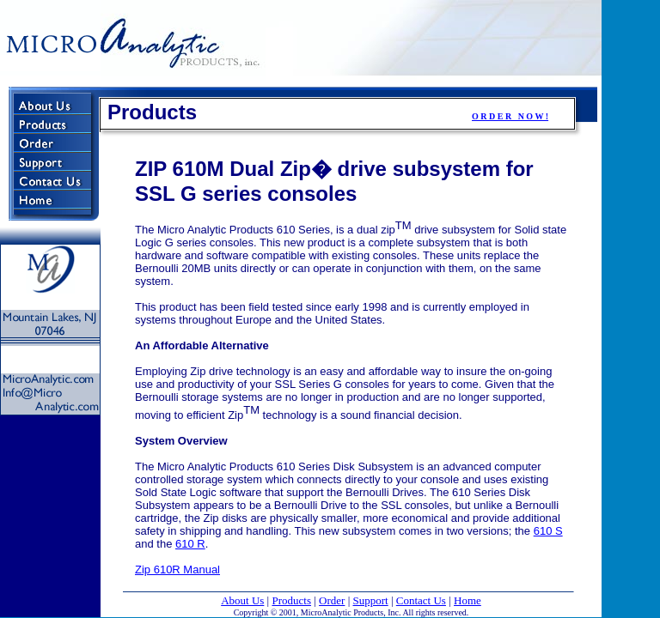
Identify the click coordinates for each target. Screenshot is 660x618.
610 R (190, 543)
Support (370, 600)
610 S (548, 530)
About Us (242, 600)
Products (291, 600)
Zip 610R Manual (177, 569)
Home (467, 600)
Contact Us (421, 600)
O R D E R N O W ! (510, 116)
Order (332, 600)
